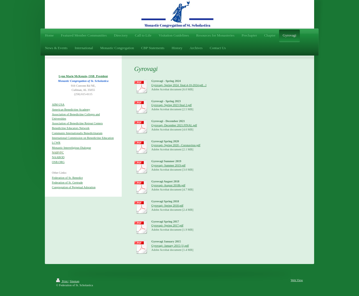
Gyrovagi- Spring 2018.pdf (167, 205)
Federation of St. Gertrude (67, 182)
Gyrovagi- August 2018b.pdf (168, 185)
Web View (297, 280)
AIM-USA (58, 104)
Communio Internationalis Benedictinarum (77, 133)
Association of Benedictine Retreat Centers (77, 123)
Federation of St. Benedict (67, 177)
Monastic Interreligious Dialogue (71, 147)
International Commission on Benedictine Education (83, 137)
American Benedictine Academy (71, 109)
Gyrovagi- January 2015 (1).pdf (170, 245)
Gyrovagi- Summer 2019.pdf (168, 165)
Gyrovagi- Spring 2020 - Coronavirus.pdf (176, 145)
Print (62, 281)
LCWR (56, 142)
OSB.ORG (58, 162)
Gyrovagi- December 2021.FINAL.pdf (174, 125)
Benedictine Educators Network (70, 128)
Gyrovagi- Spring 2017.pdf (167, 225)
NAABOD (58, 157)
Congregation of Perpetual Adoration (73, 187)
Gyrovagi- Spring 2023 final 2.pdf (171, 105)
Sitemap (74, 281)
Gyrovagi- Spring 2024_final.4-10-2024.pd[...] (178, 85)
